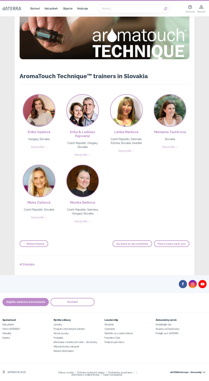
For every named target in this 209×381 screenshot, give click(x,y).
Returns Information (64, 351)
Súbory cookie (66, 372)
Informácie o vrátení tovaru (85, 374)
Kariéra (6, 337)
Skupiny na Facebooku (167, 328)
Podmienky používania (120, 372)
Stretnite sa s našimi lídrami (118, 333)
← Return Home (33, 243)
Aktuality (6, 333)
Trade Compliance (112, 374)
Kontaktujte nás (163, 324)
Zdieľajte (27, 264)
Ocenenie (109, 328)
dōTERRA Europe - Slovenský (185, 372)
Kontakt (72, 301)
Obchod (35, 8)
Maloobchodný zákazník (66, 346)
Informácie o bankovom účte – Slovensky (75, 342)
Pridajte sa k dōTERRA (167, 333)
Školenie (109, 324)
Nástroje (82, 8)
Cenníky (58, 324)
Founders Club (112, 337)
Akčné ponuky (61, 333)
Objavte (67, 8)
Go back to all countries (132, 243)
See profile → (39, 146)
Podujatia (58, 337)
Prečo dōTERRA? (11, 328)
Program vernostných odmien (69, 328)
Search (165, 8)
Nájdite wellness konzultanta (25, 301)
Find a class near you (172, 243)
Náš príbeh (51, 8)
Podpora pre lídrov (114, 342)
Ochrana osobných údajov (91, 372)
